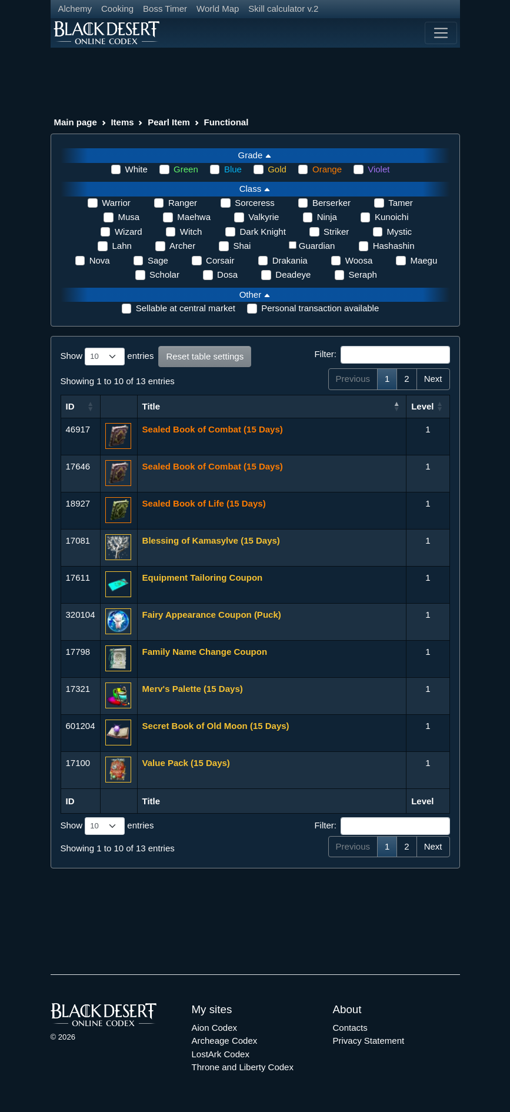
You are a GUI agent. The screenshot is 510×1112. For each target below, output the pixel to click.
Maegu (423, 260)
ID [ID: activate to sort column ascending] (70, 406)
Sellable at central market (185, 308)
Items (122, 122)
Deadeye (293, 274)
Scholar (164, 274)
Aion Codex (215, 1028)
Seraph (363, 274)
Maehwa (194, 217)
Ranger (182, 203)
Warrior (116, 203)
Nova (99, 260)
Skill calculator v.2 (283, 9)
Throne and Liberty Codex (243, 1067)
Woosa (358, 260)
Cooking (117, 9)
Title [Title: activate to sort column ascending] (151, 406)
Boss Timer (165, 9)
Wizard (128, 232)
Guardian (317, 246)
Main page (75, 122)
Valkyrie (263, 217)
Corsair (220, 260)
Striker (336, 232)
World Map (217, 9)
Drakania (290, 260)
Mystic (399, 232)
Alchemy (75, 9)
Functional (226, 122)
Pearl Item (169, 122)
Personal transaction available (320, 308)
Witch (191, 232)
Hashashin (394, 246)
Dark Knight (262, 232)
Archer (182, 246)
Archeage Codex (225, 1041)
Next (433, 379)
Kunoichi (392, 217)
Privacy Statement (369, 1041)
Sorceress (255, 203)
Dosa (227, 274)
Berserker (331, 203)
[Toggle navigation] (440, 33)
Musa (128, 217)
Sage (158, 260)
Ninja (327, 217)
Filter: (381, 355)
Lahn (121, 246)
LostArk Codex (220, 1054)
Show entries (107, 356)
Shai (242, 246)
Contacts (350, 1028)
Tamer (400, 203)
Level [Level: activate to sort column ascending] (422, 406)
